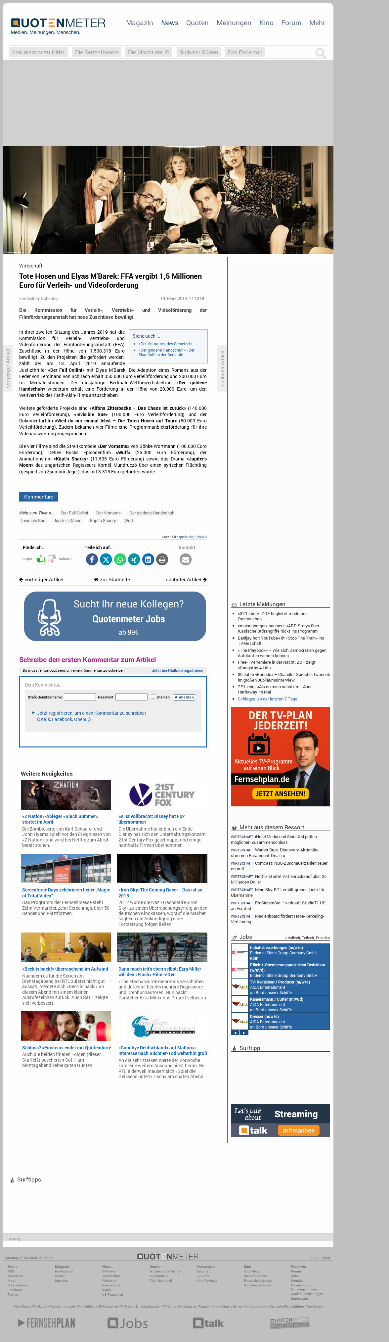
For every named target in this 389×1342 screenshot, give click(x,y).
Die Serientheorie (96, 52)
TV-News (108, 1271)
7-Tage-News (17, 1285)
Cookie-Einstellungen (307, 1294)
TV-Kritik (202, 1276)
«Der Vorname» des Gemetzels (165, 343)
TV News (126, 1306)
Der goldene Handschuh (151, 512)
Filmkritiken (86, 1306)
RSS (11, 1271)
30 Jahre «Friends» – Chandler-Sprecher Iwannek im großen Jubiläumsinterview (284, 677)
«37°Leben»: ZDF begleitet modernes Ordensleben (273, 616)
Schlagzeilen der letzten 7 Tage (267, 699)
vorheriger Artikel (41, 579)
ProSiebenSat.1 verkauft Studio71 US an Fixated (278, 905)
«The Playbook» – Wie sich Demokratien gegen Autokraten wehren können (282, 652)
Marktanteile (159, 1276)
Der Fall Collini (74, 512)
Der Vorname (108, 512)
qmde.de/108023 (193, 536)
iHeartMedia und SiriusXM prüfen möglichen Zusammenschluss (274, 839)
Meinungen (234, 22)
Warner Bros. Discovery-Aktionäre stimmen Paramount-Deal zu (275, 852)
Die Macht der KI (149, 52)
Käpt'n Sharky (103, 520)
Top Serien (314, 1306)
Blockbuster (187, 1306)
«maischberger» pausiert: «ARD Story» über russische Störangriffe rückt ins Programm (278, 628)
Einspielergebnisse (258, 1280)
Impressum (299, 1298)
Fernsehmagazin (62, 1306)
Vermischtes (111, 1276)
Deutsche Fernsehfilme (287, 1306)
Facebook (15, 1290)
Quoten (197, 22)
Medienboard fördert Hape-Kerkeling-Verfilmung (277, 918)
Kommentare (38, 496)
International (112, 1285)
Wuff (128, 520)
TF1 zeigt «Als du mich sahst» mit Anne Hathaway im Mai (275, 689)
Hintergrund (64, 1271)
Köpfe (106, 1290)
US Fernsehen (108, 1306)
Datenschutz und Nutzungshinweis (304, 1287)
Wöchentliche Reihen (165, 1271)
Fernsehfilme (208, 1306)
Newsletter (15, 1276)
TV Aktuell (39, 1306)
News (170, 22)
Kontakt (297, 1280)
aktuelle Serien (231, 1306)
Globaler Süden (198, 52)
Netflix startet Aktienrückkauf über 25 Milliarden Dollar (278, 879)
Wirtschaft (109, 1280)
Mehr (317, 22)
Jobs (295, 1276)
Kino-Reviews (206, 1280)
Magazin (139, 22)
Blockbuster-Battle (257, 1285)
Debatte (202, 1271)
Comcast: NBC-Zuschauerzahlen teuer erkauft (279, 865)
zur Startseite (112, 579)
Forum (291, 22)
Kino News (22, 1306)
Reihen (60, 1276)
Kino (266, 22)
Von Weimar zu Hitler (38, 52)
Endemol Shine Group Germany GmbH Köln (275, 952)
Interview (61, 1280)
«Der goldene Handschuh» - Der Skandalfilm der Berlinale (166, 352)
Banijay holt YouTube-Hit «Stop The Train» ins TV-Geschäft (281, 640)
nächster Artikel (186, 579)
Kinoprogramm (255, 1306)
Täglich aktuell (161, 1280)
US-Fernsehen (112, 1294)
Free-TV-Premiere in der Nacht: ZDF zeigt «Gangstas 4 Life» (277, 664)
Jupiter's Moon (67, 520)
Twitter (13, 1294)
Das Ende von (245, 52)
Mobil (12, 1280)
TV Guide (169, 1306)
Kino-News (252, 1271)
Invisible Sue (33, 520)
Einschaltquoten (148, 1306)
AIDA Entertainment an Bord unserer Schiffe (271, 987)
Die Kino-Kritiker (256, 1276)
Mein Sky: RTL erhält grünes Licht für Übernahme (277, 892)
